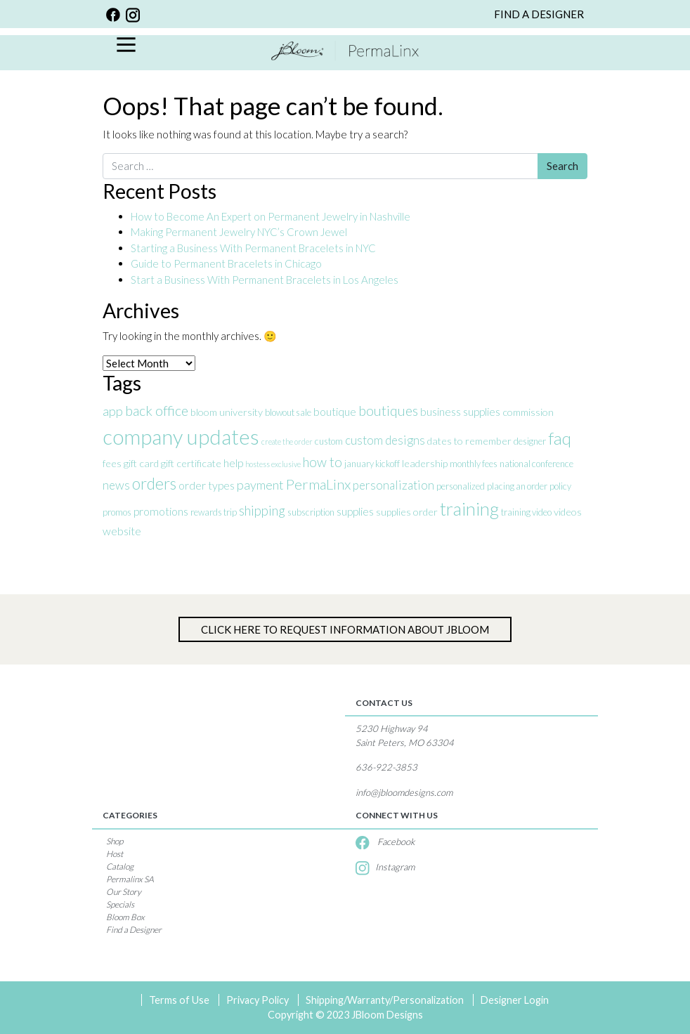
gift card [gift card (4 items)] (141, 463)
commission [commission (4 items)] (528, 412)
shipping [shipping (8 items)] (262, 510)
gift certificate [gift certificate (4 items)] (191, 463)
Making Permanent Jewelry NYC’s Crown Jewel (239, 231)
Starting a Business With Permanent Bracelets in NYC (253, 248)
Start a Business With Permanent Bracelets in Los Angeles (266, 279)
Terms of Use (179, 1000)
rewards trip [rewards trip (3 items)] (213, 512)
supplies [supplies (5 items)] (355, 511)
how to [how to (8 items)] (322, 462)
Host (114, 854)
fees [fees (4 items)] (112, 463)
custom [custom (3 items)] (329, 441)
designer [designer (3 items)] (530, 441)
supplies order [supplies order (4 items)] (407, 512)
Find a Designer (134, 929)
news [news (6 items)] (116, 485)
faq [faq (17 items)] (559, 438)
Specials (120, 904)
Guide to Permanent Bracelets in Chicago (226, 263)
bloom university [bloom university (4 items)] (226, 412)
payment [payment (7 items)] (260, 484)
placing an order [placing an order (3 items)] (517, 486)
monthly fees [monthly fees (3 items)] (473, 463)
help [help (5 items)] (233, 462)
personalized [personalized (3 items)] (460, 486)
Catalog (120, 866)
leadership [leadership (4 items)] (425, 463)
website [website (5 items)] (122, 530)
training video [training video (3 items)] (526, 512)
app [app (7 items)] (113, 411)
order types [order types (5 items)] (206, 485)
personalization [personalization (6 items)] (393, 485)
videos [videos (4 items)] (568, 512)
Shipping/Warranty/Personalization (385, 1000)
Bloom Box (125, 917)
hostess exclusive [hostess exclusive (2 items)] (273, 464)
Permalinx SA (130, 879)
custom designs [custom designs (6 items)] (385, 440)
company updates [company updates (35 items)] (181, 436)
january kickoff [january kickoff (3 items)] (372, 463)
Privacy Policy (257, 1000)
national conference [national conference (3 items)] (536, 463)
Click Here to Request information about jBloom (345, 629)
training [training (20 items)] (469, 508)
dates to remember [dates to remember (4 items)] (469, 441)
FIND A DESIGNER (539, 14)
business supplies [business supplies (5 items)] (460, 411)
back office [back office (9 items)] (156, 411)
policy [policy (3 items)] (560, 486)
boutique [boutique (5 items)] (334, 411)
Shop (114, 841)
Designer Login (515, 1000)
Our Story (123, 891)
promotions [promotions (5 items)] (161, 511)
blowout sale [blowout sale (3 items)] (288, 412)
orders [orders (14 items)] (154, 483)
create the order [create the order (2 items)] (287, 441)
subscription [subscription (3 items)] (310, 512)
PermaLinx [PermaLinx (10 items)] (318, 484)
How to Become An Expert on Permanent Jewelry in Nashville (271, 216)
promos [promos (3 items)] (117, 512)
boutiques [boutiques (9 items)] (388, 411)
